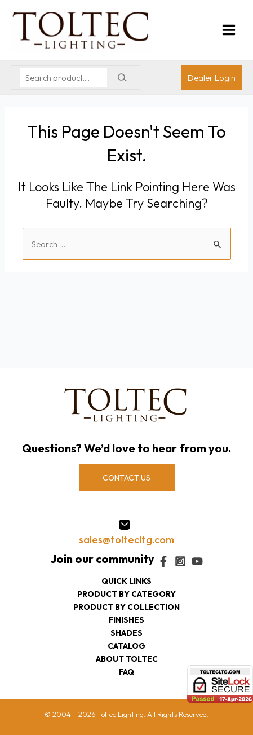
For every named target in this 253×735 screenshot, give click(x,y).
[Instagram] (180, 561)
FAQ (126, 672)
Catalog (126, 646)
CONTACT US (126, 478)
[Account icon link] (211, 77)
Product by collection (126, 607)
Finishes (126, 620)
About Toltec (127, 659)
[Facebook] (163, 561)
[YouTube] (197, 561)
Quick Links (126, 581)
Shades (126, 633)
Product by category (126, 594)
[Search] (122, 77)
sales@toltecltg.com (126, 539)
